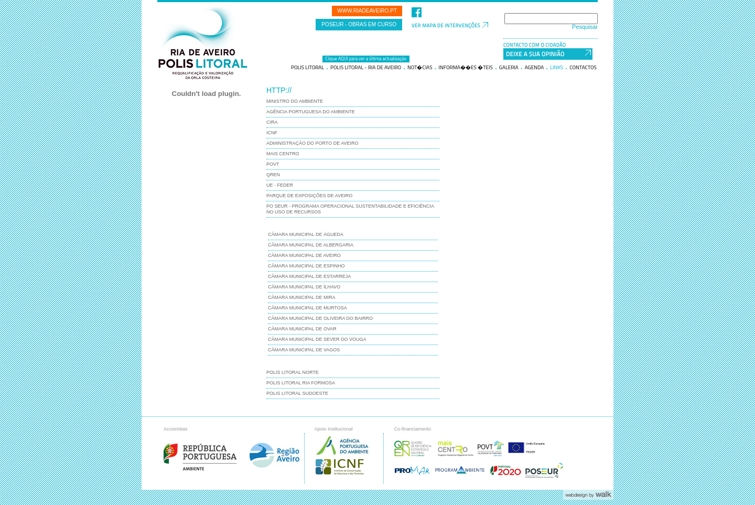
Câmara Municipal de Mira (302, 297)
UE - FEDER (279, 185)
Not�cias (420, 67)
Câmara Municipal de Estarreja (309, 276)
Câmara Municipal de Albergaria (310, 245)
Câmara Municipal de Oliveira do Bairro (320, 318)
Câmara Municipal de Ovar (302, 328)
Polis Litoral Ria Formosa (300, 382)
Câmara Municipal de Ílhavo (304, 286)
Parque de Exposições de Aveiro (309, 195)
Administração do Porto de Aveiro (312, 143)
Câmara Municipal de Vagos (304, 349)
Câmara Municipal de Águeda (305, 234)
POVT (272, 164)
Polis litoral (307, 67)
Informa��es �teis (466, 67)
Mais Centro (282, 153)
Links (556, 67)
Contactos (583, 67)
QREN (273, 174)
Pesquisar (585, 27)
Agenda (534, 67)
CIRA (272, 122)
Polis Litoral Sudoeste (297, 393)
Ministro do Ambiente (294, 101)
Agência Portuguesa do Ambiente (310, 111)
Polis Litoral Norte (292, 372)
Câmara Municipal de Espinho (306, 265)
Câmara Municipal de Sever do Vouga (317, 339)
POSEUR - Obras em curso (358, 24)
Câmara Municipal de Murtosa (307, 307)
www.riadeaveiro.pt (367, 11)
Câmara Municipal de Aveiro (304, 255)
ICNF (271, 132)
